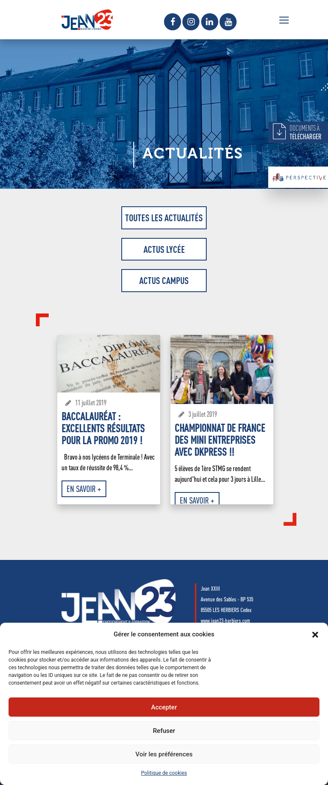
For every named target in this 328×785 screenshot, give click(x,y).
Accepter (164, 707)
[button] (315, 634)
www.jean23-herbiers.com (225, 620)
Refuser (164, 731)
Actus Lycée (164, 249)
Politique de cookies (164, 773)
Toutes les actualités (164, 217)
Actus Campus (164, 280)
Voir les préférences (164, 754)
